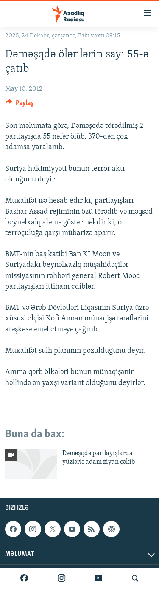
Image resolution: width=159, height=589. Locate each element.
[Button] (19, 105)
